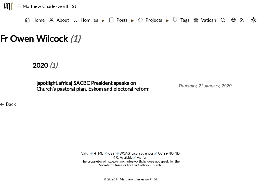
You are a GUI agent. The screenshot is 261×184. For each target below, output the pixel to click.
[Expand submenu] (103, 20)
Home (35, 20)
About (59, 20)
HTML (96, 153)
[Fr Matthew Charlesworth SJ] (9, 6)
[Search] (224, 20)
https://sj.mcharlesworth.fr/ (127, 161)
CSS (109, 153)
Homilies (85, 20)
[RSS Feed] (243, 20)
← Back (8, 104)
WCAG (123, 153)
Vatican (204, 20)
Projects (150, 20)
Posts (118, 20)
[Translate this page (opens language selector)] (233, 20)
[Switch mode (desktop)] (254, 20)
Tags (181, 20)
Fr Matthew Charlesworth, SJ (46, 6)
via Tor (140, 157)
